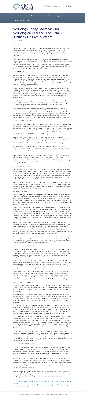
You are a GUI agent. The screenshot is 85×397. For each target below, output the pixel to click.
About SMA (28, 16)
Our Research (40, 16)
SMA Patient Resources (52, 6)
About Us (18, 16)
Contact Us (56, 394)
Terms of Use (63, 394)
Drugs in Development (55, 16)
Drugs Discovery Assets (22, 20)
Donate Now (66, 6)
